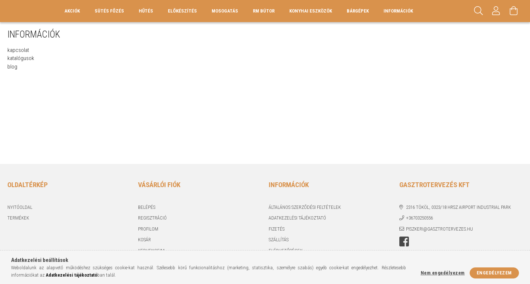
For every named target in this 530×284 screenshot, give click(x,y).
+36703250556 (419, 218)
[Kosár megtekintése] (514, 11)
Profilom (148, 229)
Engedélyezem (494, 273)
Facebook (404, 241)
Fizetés (277, 229)
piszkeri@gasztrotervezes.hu (439, 229)
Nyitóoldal (19, 207)
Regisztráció (152, 218)
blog (12, 66)
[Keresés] (478, 11)
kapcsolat (18, 50)
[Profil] (496, 11)
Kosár (144, 239)
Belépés (146, 207)
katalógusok (20, 58)
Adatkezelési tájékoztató (297, 218)
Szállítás (279, 239)
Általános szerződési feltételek (305, 207)
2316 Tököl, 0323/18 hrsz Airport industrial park (458, 207)
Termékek (18, 218)
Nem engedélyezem (443, 273)
